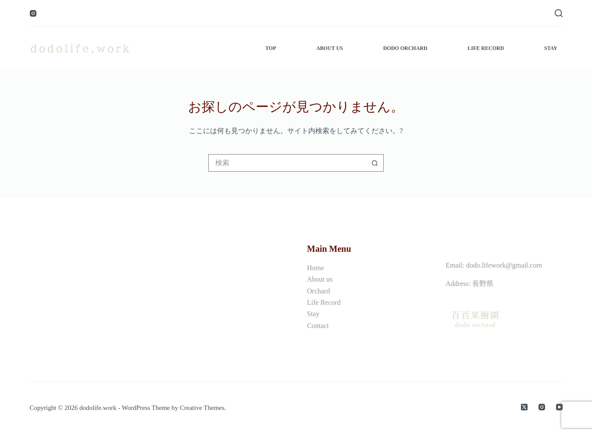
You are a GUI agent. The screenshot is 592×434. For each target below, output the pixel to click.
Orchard (318, 291)
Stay (313, 314)
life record (485, 48)
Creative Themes (202, 407)
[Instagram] (33, 13)
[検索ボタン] (375, 163)
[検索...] (287, 163)
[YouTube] (559, 407)
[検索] (559, 13)
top (270, 48)
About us (319, 279)
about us (329, 48)
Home (315, 268)
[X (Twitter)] (524, 407)
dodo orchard (405, 48)
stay (550, 48)
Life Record (324, 302)
